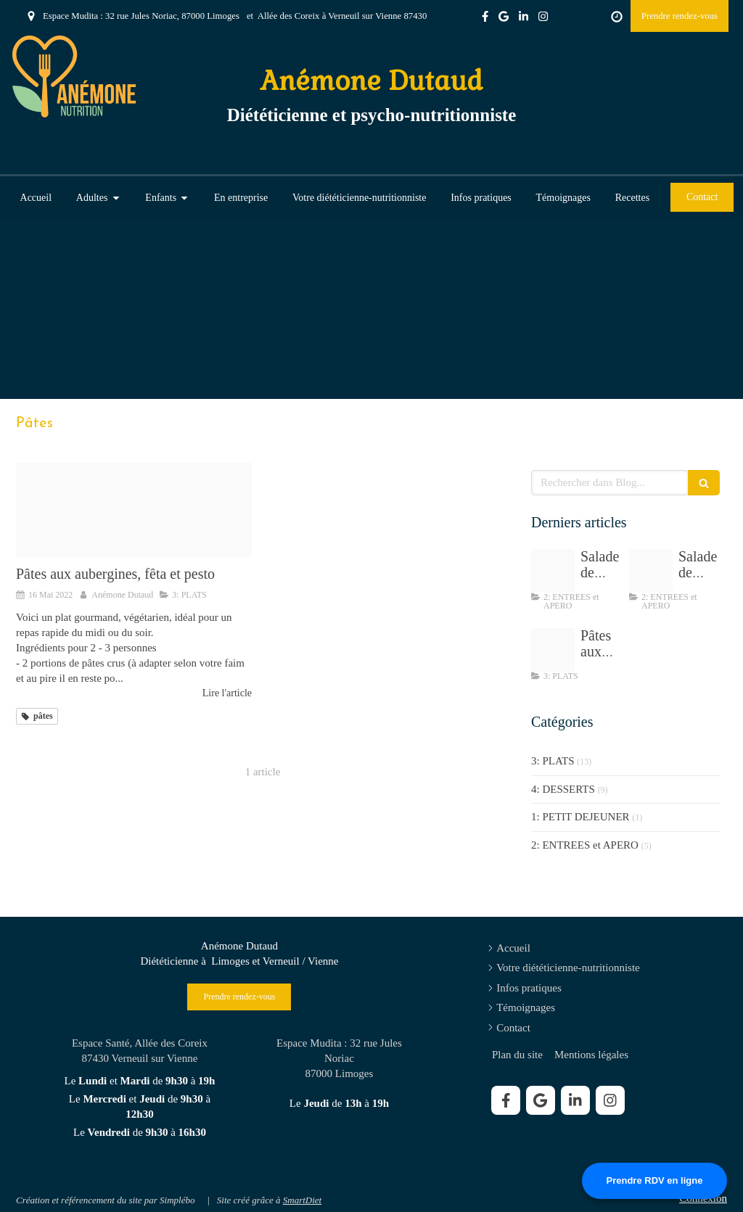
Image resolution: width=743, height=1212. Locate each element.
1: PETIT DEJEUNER (580, 817)
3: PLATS (553, 761)
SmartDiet (302, 1200)
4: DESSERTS (563, 789)
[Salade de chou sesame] (553, 571)
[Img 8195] (651, 571)
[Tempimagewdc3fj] (134, 510)
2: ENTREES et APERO (585, 845)
